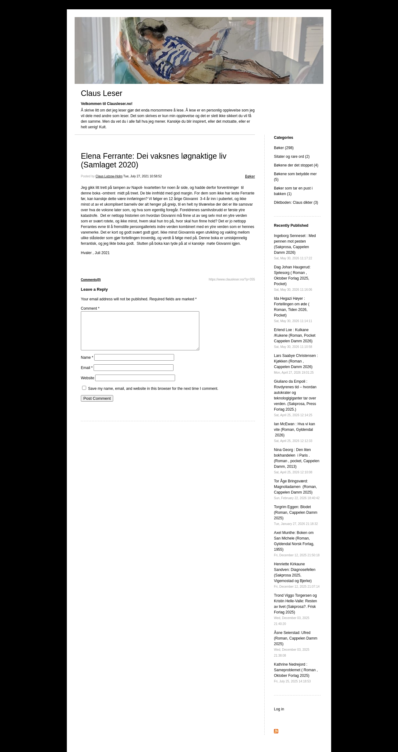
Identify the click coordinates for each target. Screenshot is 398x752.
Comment (90, 308)
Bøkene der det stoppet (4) (296, 165)
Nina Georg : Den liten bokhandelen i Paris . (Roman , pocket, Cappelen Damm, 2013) (296, 461)
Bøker (250, 176)
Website (87, 385)
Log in (279, 709)
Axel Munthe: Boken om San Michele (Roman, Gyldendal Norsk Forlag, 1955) (297, 544)
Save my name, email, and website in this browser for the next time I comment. (153, 396)
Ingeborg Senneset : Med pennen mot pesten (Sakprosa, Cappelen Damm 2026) (295, 247)
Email (87, 375)
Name (87, 365)
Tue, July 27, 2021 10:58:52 (142, 176)
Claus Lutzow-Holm (109, 176)
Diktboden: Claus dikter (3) (296, 202)
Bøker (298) (284, 148)
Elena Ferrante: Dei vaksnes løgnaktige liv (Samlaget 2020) (153, 160)
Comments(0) (91, 279)
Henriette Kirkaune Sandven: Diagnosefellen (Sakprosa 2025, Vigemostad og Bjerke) (297, 575)
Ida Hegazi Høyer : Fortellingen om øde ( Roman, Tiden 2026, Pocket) (293, 309)
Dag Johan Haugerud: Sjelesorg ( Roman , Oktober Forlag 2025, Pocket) (293, 278)
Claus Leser (101, 93)
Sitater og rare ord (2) (292, 156)
